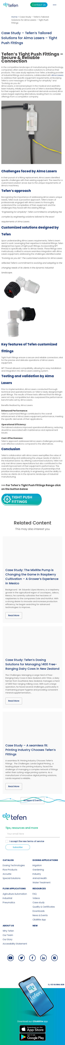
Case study (39, 902)
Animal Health (40, 878)
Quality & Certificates (44, 906)
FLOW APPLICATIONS (14, 888)
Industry (37, 874)
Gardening (38, 869)
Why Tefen (8, 931)
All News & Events (32, 800)
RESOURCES (39, 888)
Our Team (8, 935)
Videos (36, 898)
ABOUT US (8, 925)
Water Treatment (41, 882)
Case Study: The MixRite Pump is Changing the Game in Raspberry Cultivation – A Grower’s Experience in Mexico (31, 576)
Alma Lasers (57, 75)
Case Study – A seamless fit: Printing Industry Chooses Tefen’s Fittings (30, 749)
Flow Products (10, 869)
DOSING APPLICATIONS (45, 860)
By (56, 984)
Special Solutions (11, 878)
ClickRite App (39, 919)
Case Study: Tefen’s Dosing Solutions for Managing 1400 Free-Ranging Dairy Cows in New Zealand (32, 664)
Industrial (7, 898)
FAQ (35, 894)
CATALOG (8, 860)
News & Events (40, 915)
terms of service (35, 841)
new (35, 925)
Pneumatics (9, 902)
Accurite (7, 874)
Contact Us (39, 4)
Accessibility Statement (15, 943)
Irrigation (37, 865)
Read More (13, 615)
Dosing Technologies (14, 865)
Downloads (39, 911)
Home (14, 16)
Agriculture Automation (15, 894)
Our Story (7, 939)
